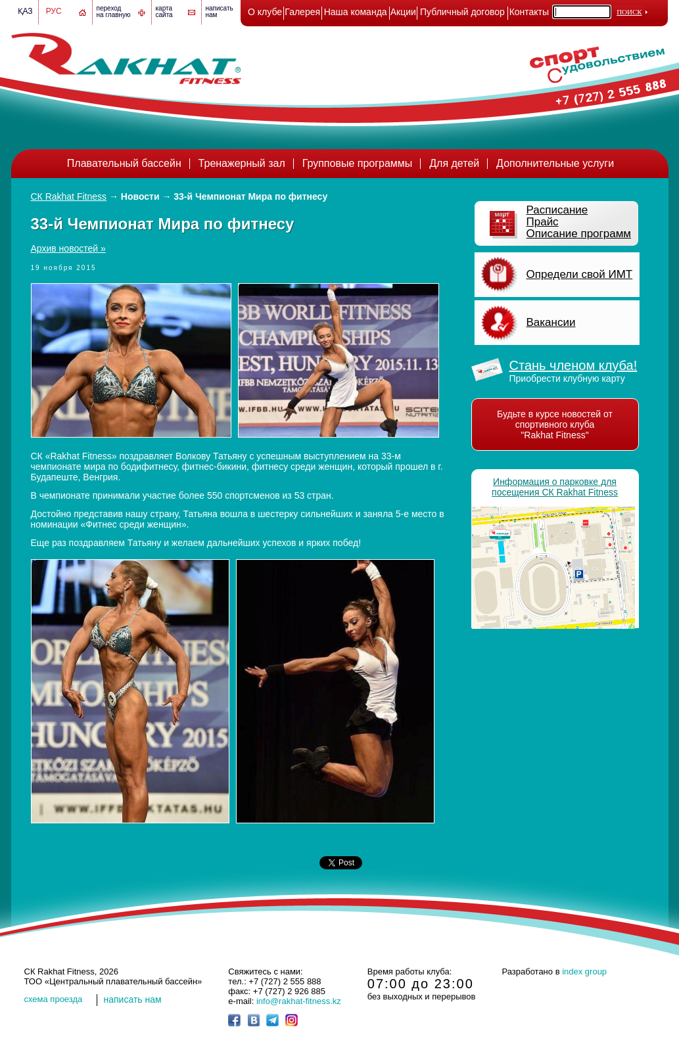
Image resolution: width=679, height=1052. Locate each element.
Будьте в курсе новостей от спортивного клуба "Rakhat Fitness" (555, 424)
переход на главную (114, 11)
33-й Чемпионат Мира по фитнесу (250, 196)
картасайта (164, 11)
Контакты (529, 12)
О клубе (265, 12)
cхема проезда (53, 999)
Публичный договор (462, 12)
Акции (403, 12)
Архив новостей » (68, 248)
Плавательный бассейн (124, 163)
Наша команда (355, 12)
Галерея (302, 12)
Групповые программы (357, 163)
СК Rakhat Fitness (69, 196)
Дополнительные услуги (555, 163)
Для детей (454, 163)
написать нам (133, 999)
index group (584, 971)
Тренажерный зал (242, 163)
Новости (140, 196)
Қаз (25, 11)
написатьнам (219, 11)
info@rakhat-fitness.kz (298, 1001)
